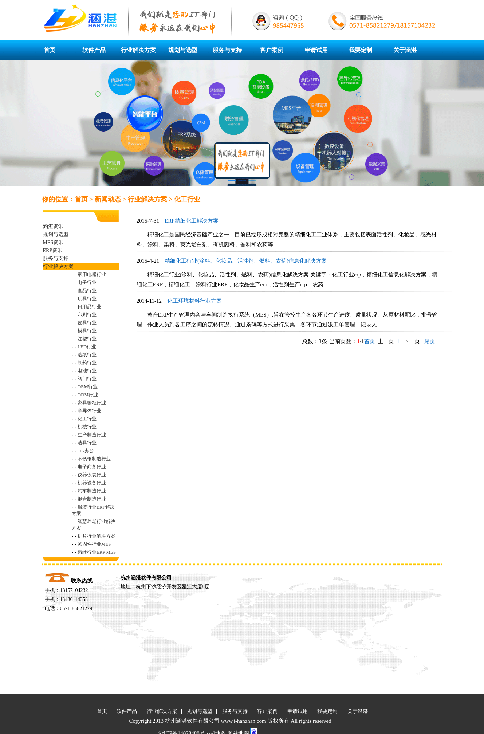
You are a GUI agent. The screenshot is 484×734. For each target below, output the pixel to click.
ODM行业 (88, 394)
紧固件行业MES (94, 544)
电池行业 (87, 370)
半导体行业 (89, 410)
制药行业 (87, 362)
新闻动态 (108, 199)
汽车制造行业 (92, 491)
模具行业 (87, 330)
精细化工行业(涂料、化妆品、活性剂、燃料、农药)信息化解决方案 (246, 261)
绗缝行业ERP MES (97, 552)
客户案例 (271, 50)
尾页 (429, 341)
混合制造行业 (92, 499)
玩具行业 (87, 298)
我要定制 (360, 50)
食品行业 (87, 290)
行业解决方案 (138, 50)
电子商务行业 (92, 467)
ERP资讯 (53, 250)
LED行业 (87, 346)
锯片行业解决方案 (96, 536)
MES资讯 (53, 242)
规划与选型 (182, 50)
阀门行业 (87, 378)
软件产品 (94, 50)
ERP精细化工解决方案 (192, 221)
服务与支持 (227, 50)
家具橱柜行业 (92, 402)
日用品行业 (89, 306)
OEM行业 (88, 386)
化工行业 (187, 199)
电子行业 (87, 282)
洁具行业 (87, 442)
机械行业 (87, 426)
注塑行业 (87, 338)
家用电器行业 (92, 274)
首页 (49, 50)
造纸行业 (87, 354)
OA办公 (86, 451)
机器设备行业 (92, 483)
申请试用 (316, 50)
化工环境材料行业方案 (194, 301)
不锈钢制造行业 (94, 459)
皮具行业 (87, 322)
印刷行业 (87, 314)
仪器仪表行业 (92, 475)
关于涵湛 (405, 50)
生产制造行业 (92, 434)
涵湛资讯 (53, 226)
